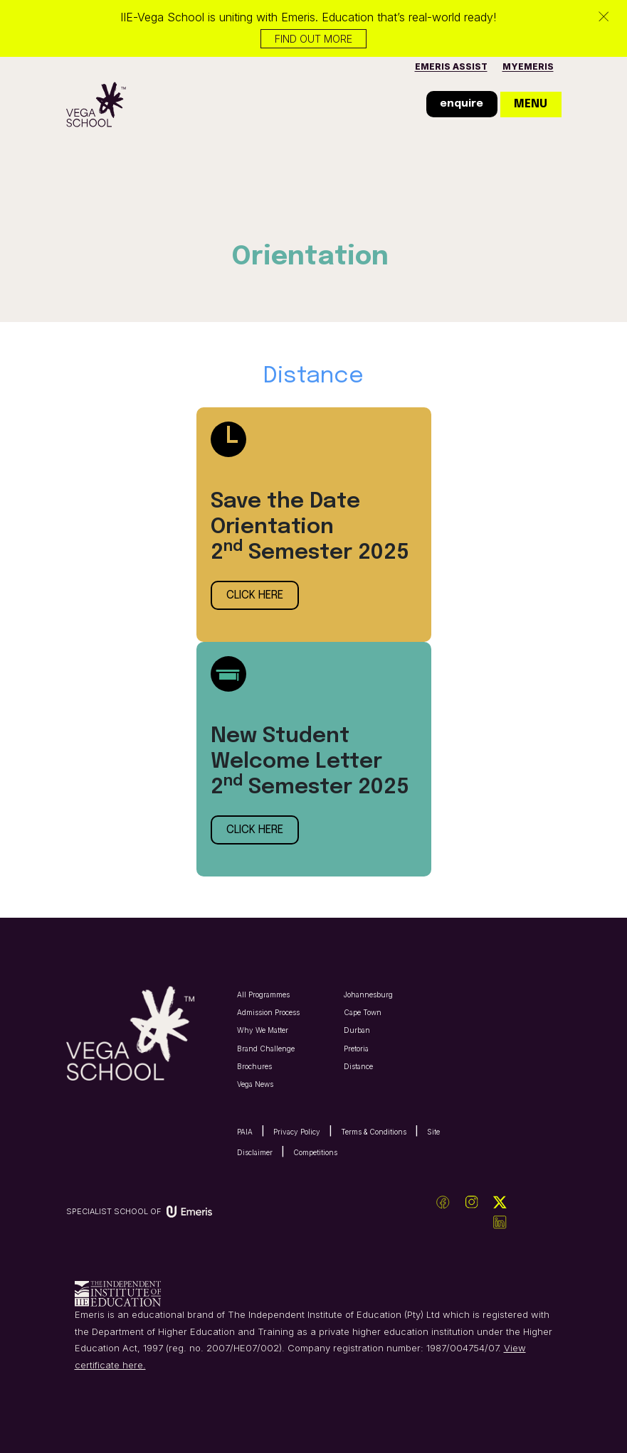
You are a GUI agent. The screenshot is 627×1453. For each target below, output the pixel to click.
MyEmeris (528, 66)
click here (254, 595)
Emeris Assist (451, 66)
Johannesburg (368, 994)
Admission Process (268, 1012)
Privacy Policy (296, 1131)
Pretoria (356, 1048)
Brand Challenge (266, 1048)
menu (530, 104)
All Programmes (263, 994)
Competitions (315, 1152)
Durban (357, 1030)
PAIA (245, 1131)
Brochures (254, 1066)
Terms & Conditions (373, 1131)
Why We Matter (262, 1030)
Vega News (255, 1084)
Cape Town (362, 1012)
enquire (461, 103)
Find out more (313, 39)
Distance (358, 1066)
